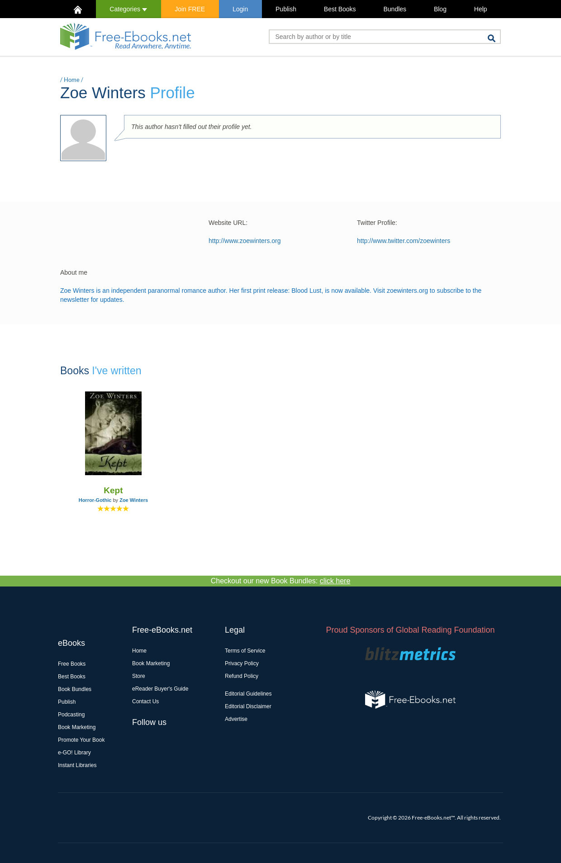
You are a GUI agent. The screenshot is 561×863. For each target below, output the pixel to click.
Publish (286, 9)
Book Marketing (76, 727)
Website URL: (228, 222)
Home (72, 79)
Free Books (72, 664)
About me (73, 272)
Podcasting (71, 714)
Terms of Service (245, 651)
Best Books (340, 9)
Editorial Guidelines (248, 694)
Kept (113, 490)
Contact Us (145, 701)
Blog (440, 9)
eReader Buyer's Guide (160, 689)
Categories (128, 9)
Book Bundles (74, 689)
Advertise (236, 719)
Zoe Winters (133, 500)
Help (480, 9)
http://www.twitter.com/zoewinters (403, 240)
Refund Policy (241, 676)
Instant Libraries (77, 765)
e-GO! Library (74, 752)
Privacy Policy (242, 663)
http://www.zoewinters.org (245, 240)
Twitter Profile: (377, 222)
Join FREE (190, 9)
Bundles (394, 9)
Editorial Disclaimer (248, 706)
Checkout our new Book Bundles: (281, 581)
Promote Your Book (81, 740)
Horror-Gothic (95, 500)
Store (138, 676)
